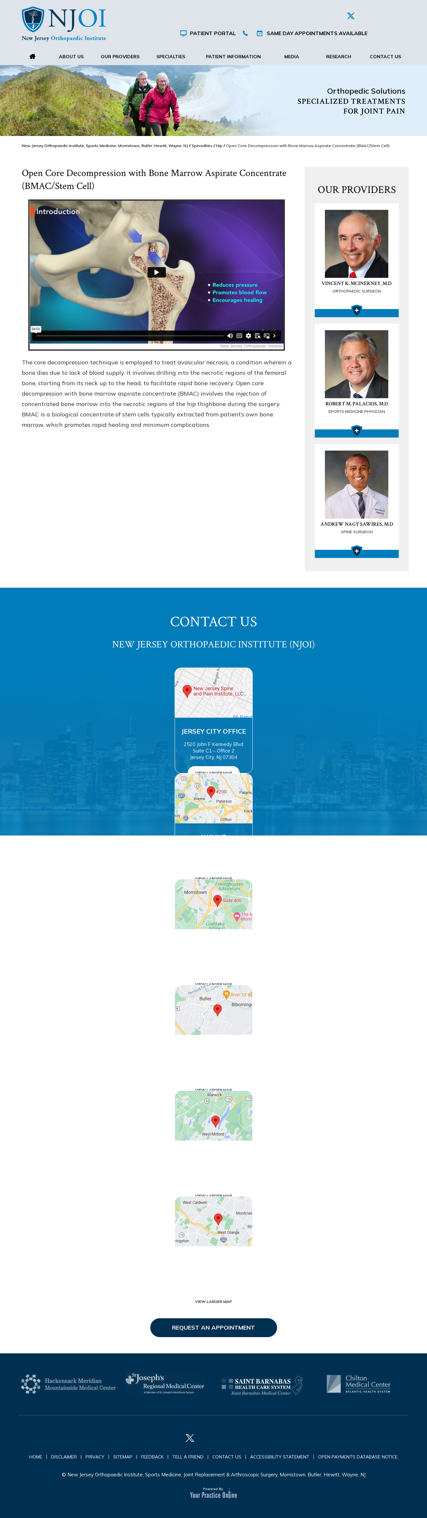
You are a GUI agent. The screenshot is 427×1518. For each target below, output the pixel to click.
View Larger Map (213, 772)
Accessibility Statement (279, 1457)
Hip (219, 145)
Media (291, 57)
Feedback (152, 1457)
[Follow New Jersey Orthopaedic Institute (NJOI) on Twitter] (351, 16)
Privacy (95, 1457)
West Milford (214, 1154)
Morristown (214, 943)
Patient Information (233, 57)
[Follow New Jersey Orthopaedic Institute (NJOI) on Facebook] (334, 16)
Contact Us (385, 57)
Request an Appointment (213, 1327)
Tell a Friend (188, 1457)
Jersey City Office (213, 731)
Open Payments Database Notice (358, 1457)
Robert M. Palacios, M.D (357, 407)
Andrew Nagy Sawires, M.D (357, 528)
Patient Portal (213, 33)
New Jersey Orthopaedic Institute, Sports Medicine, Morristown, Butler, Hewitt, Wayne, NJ (105, 145)
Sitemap (122, 1457)
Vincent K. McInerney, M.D (357, 287)
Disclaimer (64, 1457)
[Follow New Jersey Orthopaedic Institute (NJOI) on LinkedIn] (367, 16)
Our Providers (119, 57)
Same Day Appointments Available (317, 33)
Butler (214, 1048)
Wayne (213, 837)
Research (338, 57)
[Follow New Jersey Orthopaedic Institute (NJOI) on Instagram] (383, 16)
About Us (71, 57)
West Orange (214, 1260)
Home (32, 56)
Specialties (170, 57)
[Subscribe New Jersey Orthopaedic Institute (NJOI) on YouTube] (400, 16)
